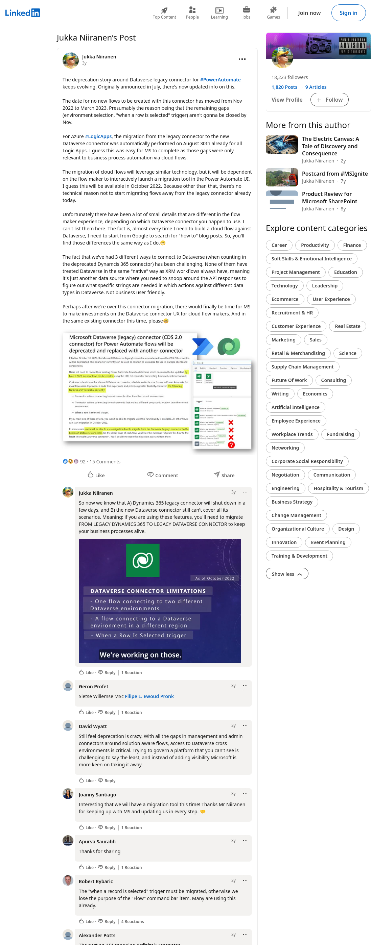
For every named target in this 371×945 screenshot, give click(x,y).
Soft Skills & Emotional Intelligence (312, 258)
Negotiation (285, 474)
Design (346, 529)
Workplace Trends (292, 434)
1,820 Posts (284, 87)
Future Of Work (289, 380)
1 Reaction (131, 672)
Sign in (348, 13)
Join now (309, 13)
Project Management (296, 272)
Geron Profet (93, 686)
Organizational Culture (298, 529)
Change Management (296, 515)
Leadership (325, 285)
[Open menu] (242, 59)
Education (345, 272)
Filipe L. (133, 696)
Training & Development (299, 556)
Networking (285, 447)
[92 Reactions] (74, 461)
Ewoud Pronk (159, 696)
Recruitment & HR (292, 312)
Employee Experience (296, 420)
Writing (280, 393)
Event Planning (328, 542)
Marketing (284, 339)
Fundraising (340, 434)
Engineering (286, 488)
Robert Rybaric (96, 881)
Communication (332, 474)
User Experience (331, 299)
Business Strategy (292, 502)
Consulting (333, 380)
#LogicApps (98, 136)
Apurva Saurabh (97, 841)
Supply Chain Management (303, 366)
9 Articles (316, 87)
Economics (315, 393)
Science (347, 353)
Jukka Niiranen (96, 493)
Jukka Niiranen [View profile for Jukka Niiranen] (99, 56)
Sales (316, 339)
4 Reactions (132, 921)
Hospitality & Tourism (339, 488)
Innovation (284, 542)
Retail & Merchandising (298, 353)
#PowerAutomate (220, 79)
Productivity (315, 245)
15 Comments (105, 461)
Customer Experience (296, 326)
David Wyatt (93, 726)
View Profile (287, 99)
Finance (352, 245)
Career (279, 245)
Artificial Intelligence (296, 407)
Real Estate (347, 326)
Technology (285, 285)
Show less (287, 574)
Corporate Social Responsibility (307, 461)
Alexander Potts (97, 935)
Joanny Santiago (97, 794)
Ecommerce (285, 299)
